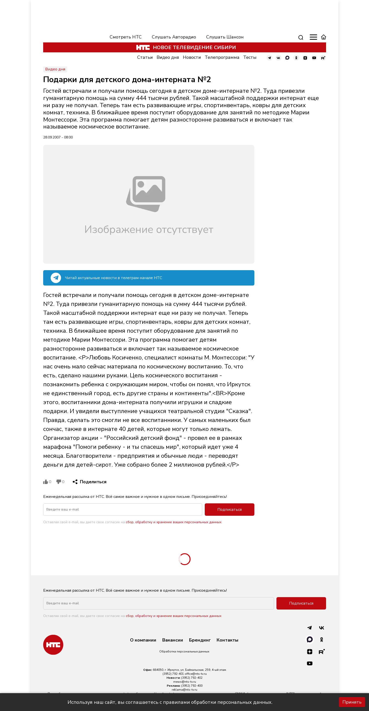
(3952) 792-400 (191, 686)
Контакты (227, 640)
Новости (192, 57)
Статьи (145, 57)
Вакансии (172, 640)
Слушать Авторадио (174, 37)
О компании (143, 640)
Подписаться (229, 509)
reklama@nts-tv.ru (184, 690)
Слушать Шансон (225, 37)
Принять (352, 702)
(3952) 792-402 (191, 678)
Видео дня (168, 57)
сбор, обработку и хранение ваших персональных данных (173, 522)
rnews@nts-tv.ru (184, 682)
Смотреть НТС (126, 37)
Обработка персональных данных (184, 651)
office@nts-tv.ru (196, 674)
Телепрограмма (222, 57)
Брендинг (200, 640)
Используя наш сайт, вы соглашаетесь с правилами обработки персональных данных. (169, 702)
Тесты (250, 57)
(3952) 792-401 (173, 674)
